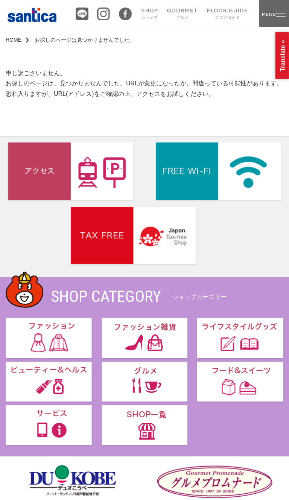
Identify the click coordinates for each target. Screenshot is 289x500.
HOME (13, 40)
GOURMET (182, 14)
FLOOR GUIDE (227, 14)
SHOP (149, 14)
